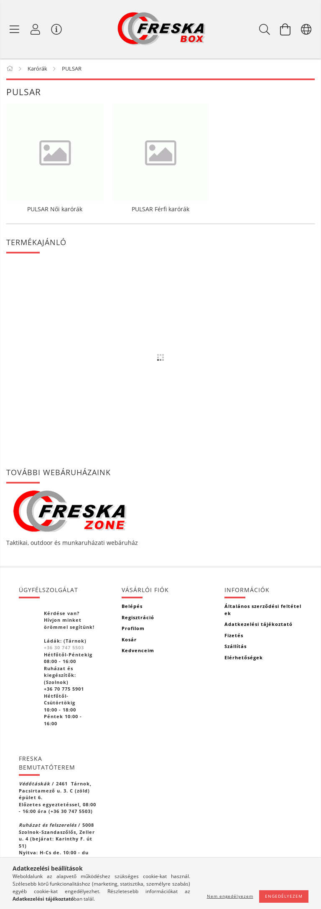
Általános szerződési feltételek (262, 609)
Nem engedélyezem (230, 896)
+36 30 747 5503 (64, 647)
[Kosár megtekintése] (285, 29)
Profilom (133, 628)
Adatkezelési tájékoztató (258, 624)
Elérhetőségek (243, 657)
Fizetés (233, 635)
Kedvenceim (138, 650)
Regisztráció (138, 617)
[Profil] (35, 29)
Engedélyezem (284, 896)
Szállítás (235, 646)
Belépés (132, 606)
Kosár (129, 639)
